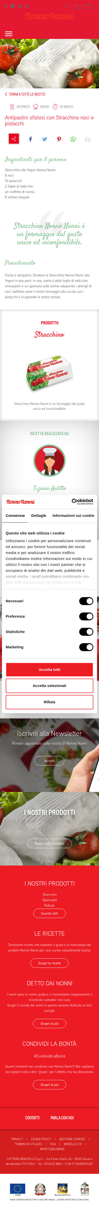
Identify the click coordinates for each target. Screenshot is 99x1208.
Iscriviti (50, 760)
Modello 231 (73, 1144)
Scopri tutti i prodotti (49, 843)
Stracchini (50, 894)
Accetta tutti (49, 669)
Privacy (17, 1139)
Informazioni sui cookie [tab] (73, 515)
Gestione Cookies (72, 1139)
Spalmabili (49, 899)
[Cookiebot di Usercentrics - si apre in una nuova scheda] (71, 502)
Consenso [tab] (15, 515)
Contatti (32, 1117)
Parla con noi (62, 1117)
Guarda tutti (49, 913)
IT (90, 5)
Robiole (49, 905)
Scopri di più (49, 1023)
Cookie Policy (41, 1139)
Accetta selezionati (49, 685)
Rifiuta (49, 702)
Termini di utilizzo (28, 1144)
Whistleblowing (52, 1149)
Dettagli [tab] (38, 515)
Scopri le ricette (49, 963)
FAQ (53, 1144)
